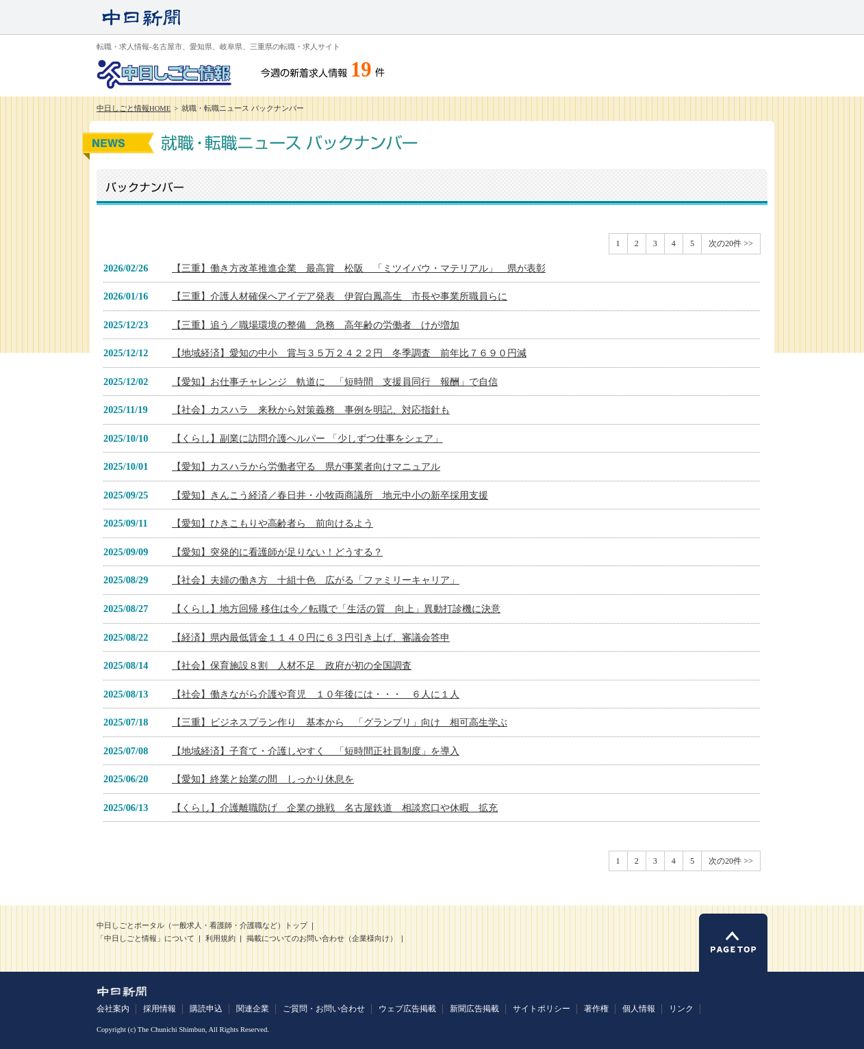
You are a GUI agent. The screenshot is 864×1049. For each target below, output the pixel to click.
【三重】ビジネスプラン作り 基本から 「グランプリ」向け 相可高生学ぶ (339, 722)
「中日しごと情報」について (145, 938)
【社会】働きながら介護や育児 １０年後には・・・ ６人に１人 (315, 694)
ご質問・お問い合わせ (324, 1008)
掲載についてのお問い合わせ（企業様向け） (321, 938)
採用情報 (159, 1008)
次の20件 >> (731, 243)
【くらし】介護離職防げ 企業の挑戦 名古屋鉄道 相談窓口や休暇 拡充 (335, 807)
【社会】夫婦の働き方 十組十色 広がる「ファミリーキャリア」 (315, 579)
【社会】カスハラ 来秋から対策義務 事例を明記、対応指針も (311, 409)
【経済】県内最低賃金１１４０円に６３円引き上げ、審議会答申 (311, 637)
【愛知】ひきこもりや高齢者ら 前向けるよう (272, 523)
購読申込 (206, 1008)
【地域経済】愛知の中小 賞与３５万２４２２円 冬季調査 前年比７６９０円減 (349, 352)
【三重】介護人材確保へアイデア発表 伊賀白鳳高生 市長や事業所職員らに (339, 296)
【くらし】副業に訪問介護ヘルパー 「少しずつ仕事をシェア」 (307, 438)
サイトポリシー (541, 1008)
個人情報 (638, 1008)
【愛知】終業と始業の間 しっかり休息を (263, 778)
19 (361, 69)
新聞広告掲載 (474, 1008)
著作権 (596, 1008)
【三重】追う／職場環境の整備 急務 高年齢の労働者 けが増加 (315, 324)
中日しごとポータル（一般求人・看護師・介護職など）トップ (202, 925)
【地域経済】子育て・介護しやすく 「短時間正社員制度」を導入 (315, 750)
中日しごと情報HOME (133, 108)
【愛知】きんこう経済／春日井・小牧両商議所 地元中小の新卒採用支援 (330, 495)
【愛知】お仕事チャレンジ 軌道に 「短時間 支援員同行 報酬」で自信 (335, 381)
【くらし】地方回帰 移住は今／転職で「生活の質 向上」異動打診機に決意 (336, 608)
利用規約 (220, 938)
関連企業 (252, 1008)
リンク (681, 1008)
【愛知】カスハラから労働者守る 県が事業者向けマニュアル (306, 466)
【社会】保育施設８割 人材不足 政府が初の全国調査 (291, 665)
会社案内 (113, 1008)
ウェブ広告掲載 (407, 1008)
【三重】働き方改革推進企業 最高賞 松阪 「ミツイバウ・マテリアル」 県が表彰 (359, 268)
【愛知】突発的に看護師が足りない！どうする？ (277, 551)
